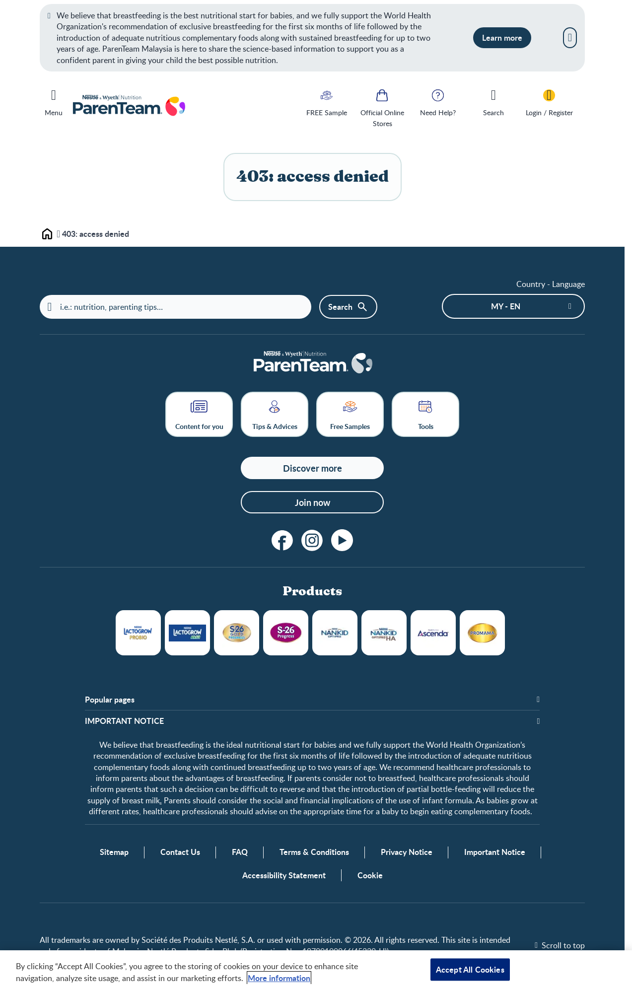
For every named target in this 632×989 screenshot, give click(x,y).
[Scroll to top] (560, 945)
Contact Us (180, 852)
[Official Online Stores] (382, 107)
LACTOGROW (138, 633)
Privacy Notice (406, 852)
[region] (316, 969)
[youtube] (342, 541)
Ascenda (433, 633)
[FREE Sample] (327, 101)
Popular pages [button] (110, 700)
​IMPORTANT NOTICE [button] (124, 720)
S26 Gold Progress (236, 633)
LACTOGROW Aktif (187, 633)
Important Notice (494, 852)
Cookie (370, 875)
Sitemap (114, 852)
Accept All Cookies (470, 969)
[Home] (312, 363)
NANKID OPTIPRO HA (384, 633)
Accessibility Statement (284, 875)
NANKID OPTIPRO (334, 633)
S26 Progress (285, 633)
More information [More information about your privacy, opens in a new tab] (279, 978)
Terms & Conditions (314, 852)
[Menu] (54, 100)
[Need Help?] (438, 101)
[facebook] (282, 541)
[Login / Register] (549, 101)
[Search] (493, 101)
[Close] (570, 37)
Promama (482, 633)
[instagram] (312, 541)
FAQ (240, 852)
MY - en (505, 306)
